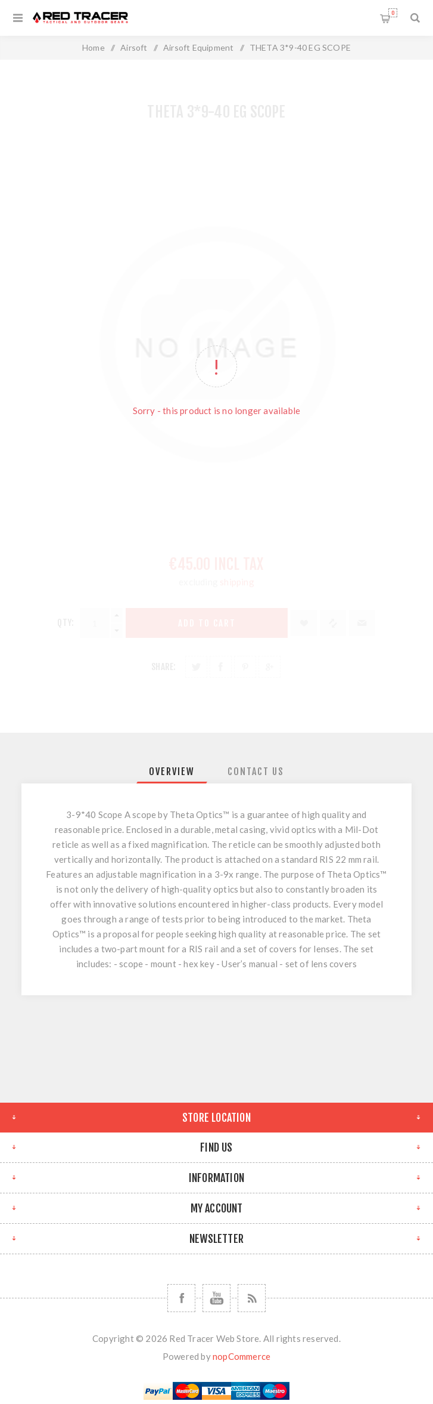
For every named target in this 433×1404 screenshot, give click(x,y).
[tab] (172, 771)
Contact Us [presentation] (256, 771)
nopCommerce (241, 1356)
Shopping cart (392, 12)
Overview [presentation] (172, 771)
